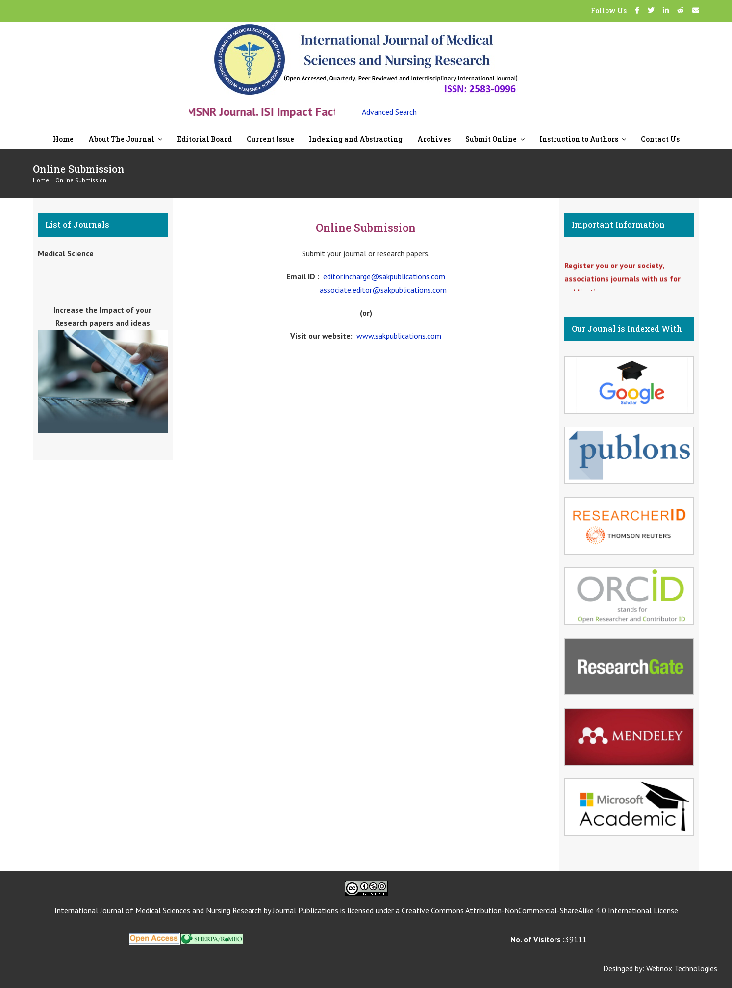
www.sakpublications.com (398, 336)
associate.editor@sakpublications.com (383, 289)
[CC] (366, 885)
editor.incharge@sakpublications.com (384, 276)
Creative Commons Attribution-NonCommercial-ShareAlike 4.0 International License (540, 910)
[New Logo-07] (366, 28)
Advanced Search (389, 112)
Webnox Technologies (681, 968)
